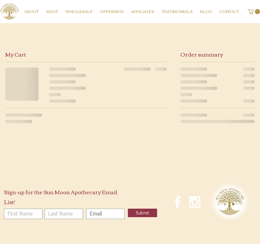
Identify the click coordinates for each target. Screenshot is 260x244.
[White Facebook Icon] (177, 202)
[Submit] (142, 213)
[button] (254, 11)
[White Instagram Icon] (195, 202)
